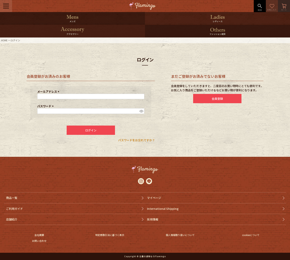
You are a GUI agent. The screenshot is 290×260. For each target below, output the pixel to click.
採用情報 (152, 219)
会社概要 (39, 235)
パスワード (46, 106)
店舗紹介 (11, 219)
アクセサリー (72, 33)
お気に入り (272, 6)
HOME (4, 40)
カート (284, 6)
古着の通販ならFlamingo (152, 256)
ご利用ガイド (14, 209)
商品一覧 (11, 198)
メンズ (72, 21)
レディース (218, 21)
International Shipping (163, 209)
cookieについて (251, 235)
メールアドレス (48, 91)
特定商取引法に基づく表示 (109, 235)
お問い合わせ (39, 240)
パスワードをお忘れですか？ (136, 140)
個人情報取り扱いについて (180, 235)
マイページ (154, 198)
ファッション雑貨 (217, 33)
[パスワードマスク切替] (141, 111)
